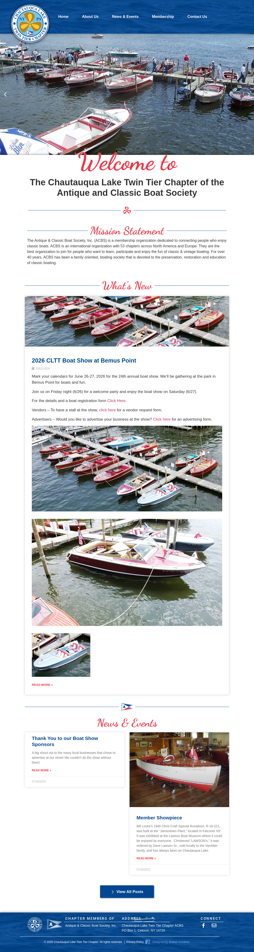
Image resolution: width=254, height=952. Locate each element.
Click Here (116, 401)
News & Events (125, 17)
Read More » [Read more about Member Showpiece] (146, 858)
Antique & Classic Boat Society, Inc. (91, 925)
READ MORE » (42, 684)
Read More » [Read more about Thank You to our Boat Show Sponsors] (41, 770)
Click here (162, 419)
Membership (163, 17)
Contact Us (197, 17)
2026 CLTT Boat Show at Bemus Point (84, 360)
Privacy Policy (135, 942)
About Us (90, 17)
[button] (5, 94)
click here (107, 410)
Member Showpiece (159, 817)
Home (63, 17)
